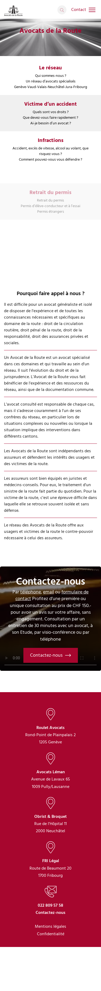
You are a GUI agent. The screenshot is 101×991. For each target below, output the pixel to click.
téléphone (30, 592)
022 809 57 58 (50, 933)
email (48, 592)
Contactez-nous (50, 655)
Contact (78, 9)
